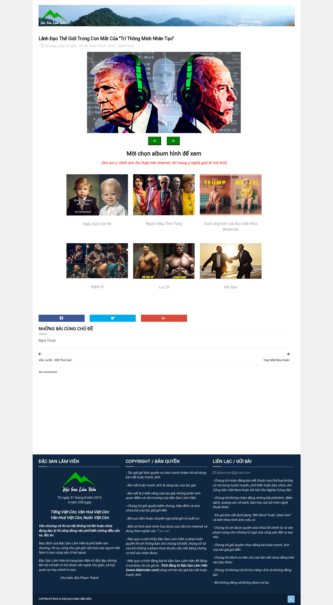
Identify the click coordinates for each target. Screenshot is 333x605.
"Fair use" (163, 531)
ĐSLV (112, 46)
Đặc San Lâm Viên (79, 599)
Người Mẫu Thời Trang (164, 200)
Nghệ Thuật (126, 46)
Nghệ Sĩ (97, 266)
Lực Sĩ (164, 266)
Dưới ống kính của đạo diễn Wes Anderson (230, 203)
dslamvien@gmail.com (232, 473)
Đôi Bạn (230, 266)
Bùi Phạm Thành (95, 46)
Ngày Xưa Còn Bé (97, 200)
